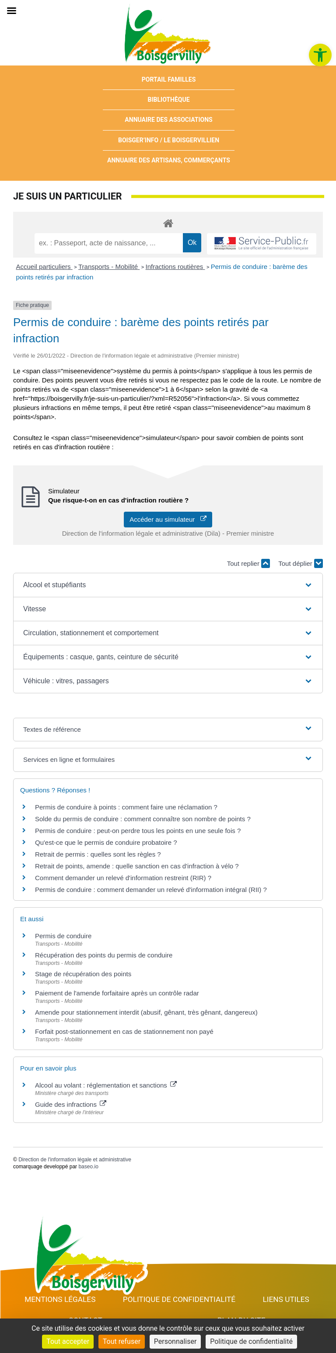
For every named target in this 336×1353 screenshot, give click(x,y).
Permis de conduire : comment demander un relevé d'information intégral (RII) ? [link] (151, 889)
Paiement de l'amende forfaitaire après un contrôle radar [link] (117, 993)
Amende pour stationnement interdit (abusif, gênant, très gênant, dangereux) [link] (146, 1012)
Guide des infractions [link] (70, 1104)
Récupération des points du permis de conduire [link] (103, 955)
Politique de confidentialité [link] (179, 1299)
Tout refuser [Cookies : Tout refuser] (121, 1341)
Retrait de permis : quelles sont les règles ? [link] (98, 854)
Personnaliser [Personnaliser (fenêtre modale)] (175, 1341)
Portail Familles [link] (169, 79)
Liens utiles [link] (286, 1299)
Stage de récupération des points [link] (83, 974)
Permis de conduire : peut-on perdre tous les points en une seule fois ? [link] (138, 830)
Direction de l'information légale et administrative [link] (74, 1160)
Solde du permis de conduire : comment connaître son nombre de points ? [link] (143, 819)
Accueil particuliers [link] (44, 266)
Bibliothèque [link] (169, 99)
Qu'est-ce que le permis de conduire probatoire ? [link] (106, 842)
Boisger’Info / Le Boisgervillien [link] (168, 140)
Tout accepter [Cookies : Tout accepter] (67, 1341)
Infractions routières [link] (175, 266)
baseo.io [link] (88, 1167)
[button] (168, 585)
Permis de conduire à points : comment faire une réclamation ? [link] (126, 807)
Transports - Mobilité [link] (109, 266)
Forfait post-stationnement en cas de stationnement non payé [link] (124, 1031)
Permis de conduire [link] (63, 936)
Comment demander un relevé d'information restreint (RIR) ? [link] (123, 877)
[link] (320, 55)
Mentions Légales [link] (59, 1299)
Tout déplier (300, 563)
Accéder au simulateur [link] (168, 519)
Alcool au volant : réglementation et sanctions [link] (106, 1085)
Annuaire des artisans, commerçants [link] (168, 160)
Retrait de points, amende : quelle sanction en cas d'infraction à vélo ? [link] (137, 866)
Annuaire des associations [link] (168, 119)
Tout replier (248, 563)
